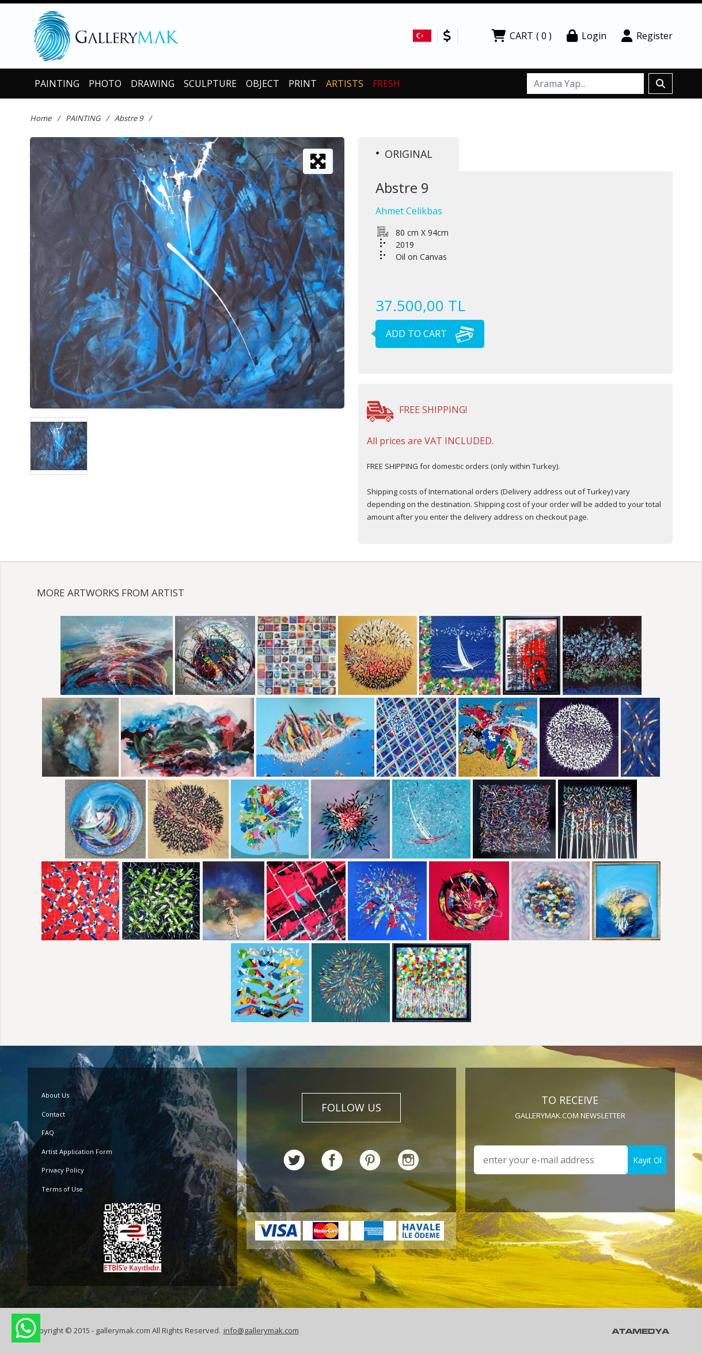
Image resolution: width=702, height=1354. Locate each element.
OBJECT (262, 83)
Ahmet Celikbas (408, 211)
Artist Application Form (76, 1151)
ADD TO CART (424, 333)
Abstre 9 (129, 118)
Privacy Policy (62, 1170)
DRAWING (152, 83)
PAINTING (57, 83)
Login (586, 35)
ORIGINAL (404, 154)
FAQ (47, 1132)
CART (521, 35)
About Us (55, 1095)
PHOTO (105, 83)
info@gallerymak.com (261, 1330)
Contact (53, 1114)
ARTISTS (344, 83)
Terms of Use (62, 1189)
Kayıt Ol (647, 1160)
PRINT (303, 83)
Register (647, 35)
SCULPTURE (210, 83)
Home (40, 118)
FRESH (386, 83)
